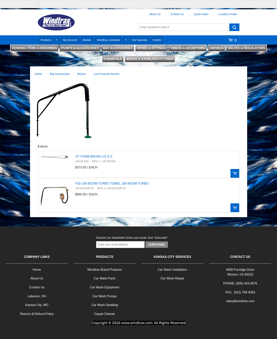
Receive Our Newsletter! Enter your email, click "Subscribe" (132, 237)
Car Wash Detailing (104, 305)
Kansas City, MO (36, 305)
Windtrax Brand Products (104, 269)
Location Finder (227, 14)
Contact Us (177, 14)
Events (157, 40)
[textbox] (183, 27)
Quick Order (201, 14)
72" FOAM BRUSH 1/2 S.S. (94, 156)
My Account (70, 40)
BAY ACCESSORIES (117, 48)
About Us (155, 14)
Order (234, 173)
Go (234, 27)
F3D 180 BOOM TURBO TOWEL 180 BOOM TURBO (112, 183)
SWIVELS (216, 48)
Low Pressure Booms (106, 73)
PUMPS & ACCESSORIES (80, 48)
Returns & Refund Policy (37, 314)
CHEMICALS (113, 59)
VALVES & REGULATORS (246, 48)
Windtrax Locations (108, 40)
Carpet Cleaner (104, 314)
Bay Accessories (60, 73)
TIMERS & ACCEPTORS (187, 48)
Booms (81, 73)
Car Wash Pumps (104, 296)
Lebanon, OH (37, 296)
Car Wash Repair (172, 278)
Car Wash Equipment (104, 287)
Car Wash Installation (172, 269)
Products (46, 40)
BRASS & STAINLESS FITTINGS (149, 59)
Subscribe (157, 244)
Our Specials (139, 40)
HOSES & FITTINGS (151, 48)
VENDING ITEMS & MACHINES (34, 48)
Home (38, 73)
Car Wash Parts (104, 278)
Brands (87, 40)
